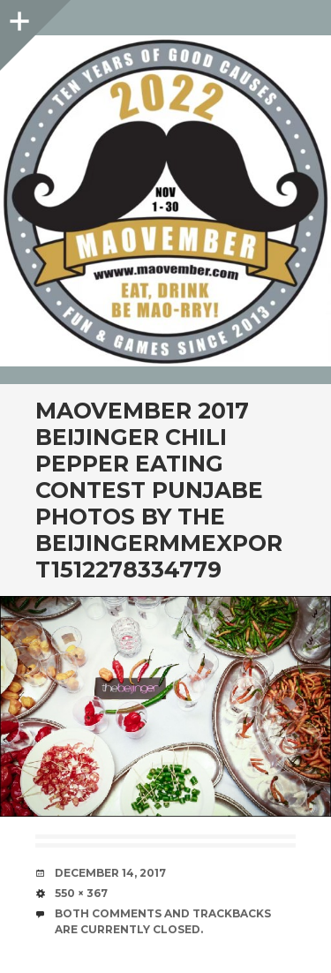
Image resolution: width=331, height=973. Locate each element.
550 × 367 (81, 893)
